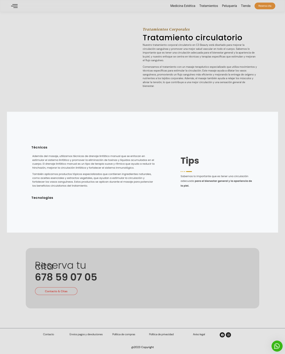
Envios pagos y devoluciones (86, 334)
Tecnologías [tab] (42, 197)
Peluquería (229, 6)
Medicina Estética (182, 6)
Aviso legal (199, 334)
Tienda (245, 6)
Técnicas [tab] (39, 147)
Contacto (48, 334)
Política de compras (123, 334)
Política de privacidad (161, 334)
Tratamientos (208, 6)
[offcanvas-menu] (14, 6)
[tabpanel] (95, 172)
